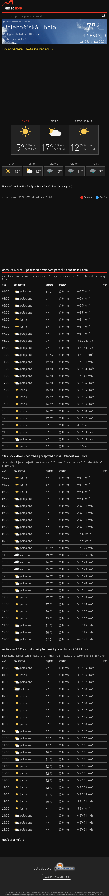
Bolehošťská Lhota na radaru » (27, 48)
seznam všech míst (56, 876)
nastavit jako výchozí (14, 39)
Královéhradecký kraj (14, 34)
